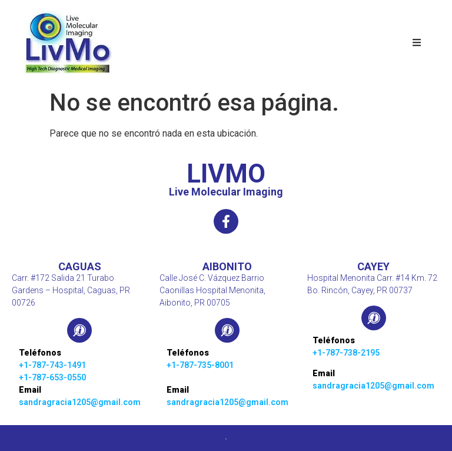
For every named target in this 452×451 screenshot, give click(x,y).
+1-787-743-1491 (52, 365)
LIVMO (226, 173)
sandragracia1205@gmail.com (80, 402)
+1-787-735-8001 (200, 365)
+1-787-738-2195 (346, 352)
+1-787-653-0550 (52, 377)
